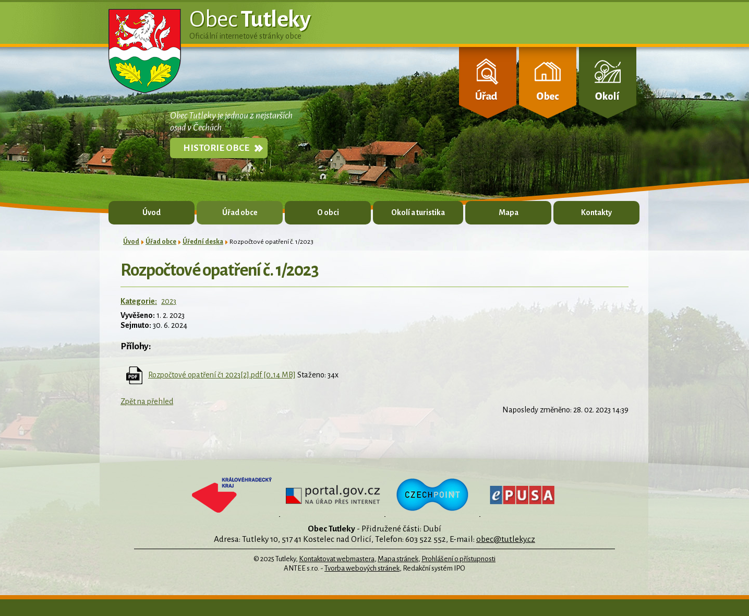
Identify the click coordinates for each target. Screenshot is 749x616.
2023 (168, 301)
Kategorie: (138, 301)
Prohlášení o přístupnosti (458, 559)
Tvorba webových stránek (362, 568)
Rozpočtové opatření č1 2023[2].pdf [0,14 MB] (222, 375)
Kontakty (596, 212)
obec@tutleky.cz (505, 539)
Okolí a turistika (418, 212)
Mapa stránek (398, 559)
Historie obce (216, 148)
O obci (328, 212)
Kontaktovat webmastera (336, 559)
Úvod (151, 212)
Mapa (508, 212)
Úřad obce (240, 212)
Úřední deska (203, 241)
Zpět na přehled (146, 401)
